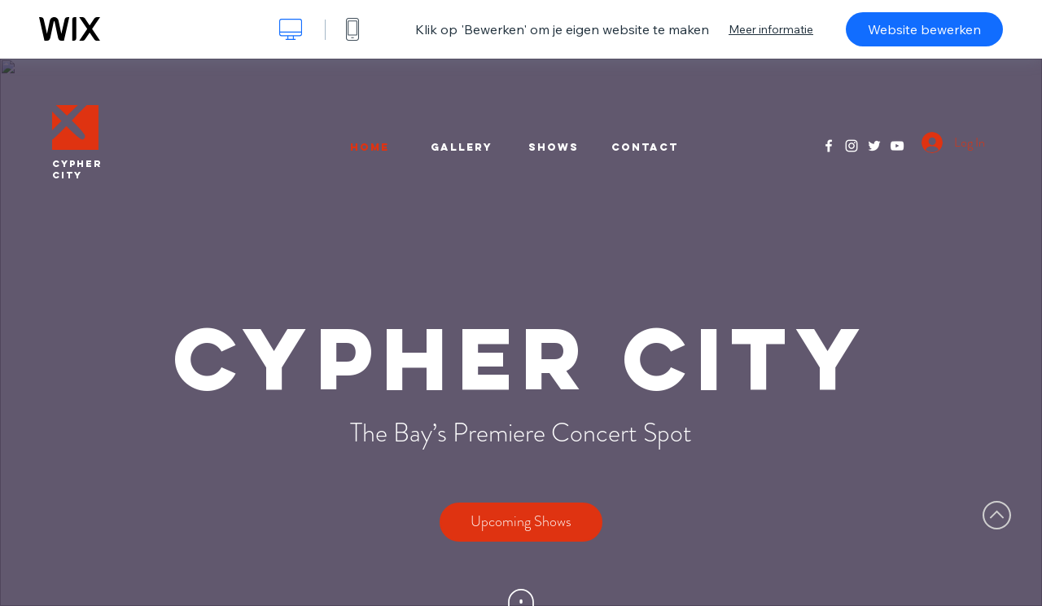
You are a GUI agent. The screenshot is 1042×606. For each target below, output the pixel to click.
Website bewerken (924, 29)
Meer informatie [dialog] (771, 29)
